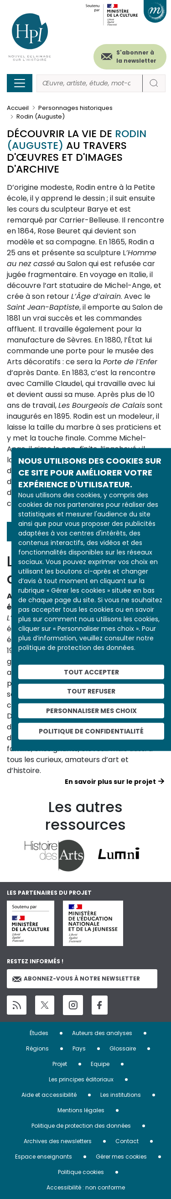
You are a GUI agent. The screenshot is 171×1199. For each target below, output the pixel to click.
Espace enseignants (43, 1156)
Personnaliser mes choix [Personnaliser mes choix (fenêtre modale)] (91, 710)
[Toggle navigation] (19, 83)
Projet (59, 1064)
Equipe (100, 1064)
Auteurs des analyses (102, 1033)
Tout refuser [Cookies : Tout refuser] (91, 691)
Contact (127, 1141)
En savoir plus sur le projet (110, 781)
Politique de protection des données (81, 1126)
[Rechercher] (89, 83)
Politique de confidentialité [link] (91, 730)
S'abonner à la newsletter (136, 56)
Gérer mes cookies (121, 1156)
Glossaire (122, 1048)
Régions (37, 1048)
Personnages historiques (75, 108)
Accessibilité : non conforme (86, 1187)
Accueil (18, 108)
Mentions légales (80, 1110)
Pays (79, 1048)
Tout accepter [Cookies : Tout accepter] (91, 671)
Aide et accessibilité (49, 1095)
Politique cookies (81, 1172)
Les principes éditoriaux (81, 1079)
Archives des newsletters (58, 1141)
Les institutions (120, 1095)
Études (39, 1033)
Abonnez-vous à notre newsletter (76, 978)
